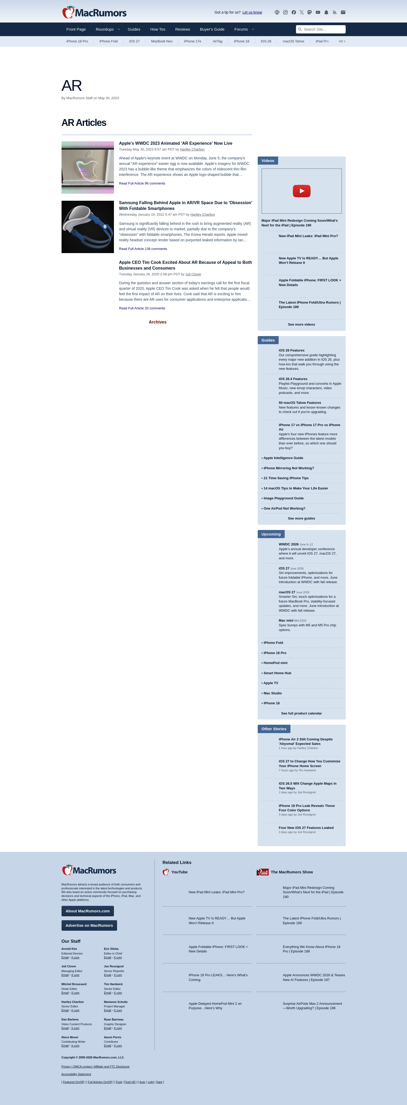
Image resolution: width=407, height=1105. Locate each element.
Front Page (76, 29)
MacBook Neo (162, 41)
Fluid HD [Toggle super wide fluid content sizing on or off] (130, 1082)
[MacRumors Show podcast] (277, 12)
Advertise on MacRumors (89, 924)
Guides (134, 29)
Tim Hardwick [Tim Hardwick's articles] (113, 983)
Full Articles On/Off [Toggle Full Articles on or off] (100, 1082)
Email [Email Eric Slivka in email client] (107, 956)
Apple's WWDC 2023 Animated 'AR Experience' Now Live (179, 143)
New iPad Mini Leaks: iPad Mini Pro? (308, 236)
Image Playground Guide (284, 498)
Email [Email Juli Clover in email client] (65, 974)
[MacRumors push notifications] (326, 12)
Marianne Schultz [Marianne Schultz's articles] (116, 1001)
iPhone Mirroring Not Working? (289, 468)
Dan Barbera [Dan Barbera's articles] (70, 1018)
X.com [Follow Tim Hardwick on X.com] (118, 992)
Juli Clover (193, 274)
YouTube (180, 871)
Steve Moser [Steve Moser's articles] (70, 1036)
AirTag (217, 41)
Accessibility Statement (76, 1074)
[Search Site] (321, 29)
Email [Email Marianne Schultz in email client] (107, 1009)
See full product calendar (301, 713)
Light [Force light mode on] (151, 1082)
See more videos (301, 324)
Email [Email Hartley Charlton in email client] (65, 1009)
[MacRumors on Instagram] (285, 12)
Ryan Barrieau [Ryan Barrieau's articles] (114, 1018)
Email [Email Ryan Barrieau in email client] (107, 1027)
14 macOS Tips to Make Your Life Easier (296, 488)
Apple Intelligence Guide (283, 458)
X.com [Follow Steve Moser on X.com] (75, 1044)
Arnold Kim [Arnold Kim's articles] (69, 948)
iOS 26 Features (292, 350)
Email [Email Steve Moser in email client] (65, 1044)
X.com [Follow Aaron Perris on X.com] (118, 1044)
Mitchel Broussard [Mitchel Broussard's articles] (74, 983)
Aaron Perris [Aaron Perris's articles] (112, 1036)
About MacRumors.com (88, 910)
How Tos (157, 29)
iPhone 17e (192, 41)
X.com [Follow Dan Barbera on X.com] (75, 1027)
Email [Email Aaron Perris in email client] (107, 1044)
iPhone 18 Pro (77, 41)
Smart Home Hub (277, 673)
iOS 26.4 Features (293, 379)
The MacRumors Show (292, 871)
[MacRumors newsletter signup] (343, 12)
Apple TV (270, 683)
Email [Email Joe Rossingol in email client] (107, 974)
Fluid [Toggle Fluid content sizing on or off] (119, 1082)
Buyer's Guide (212, 29)
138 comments (156, 249)
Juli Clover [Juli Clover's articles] (69, 965)
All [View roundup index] (342, 41)
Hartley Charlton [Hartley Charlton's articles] (73, 1001)
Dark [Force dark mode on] (159, 1082)
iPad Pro (322, 41)
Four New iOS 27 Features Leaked (306, 828)
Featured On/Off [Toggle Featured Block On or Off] (73, 1082)
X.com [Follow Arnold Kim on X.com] (75, 956)
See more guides (301, 518)
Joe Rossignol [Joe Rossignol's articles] (114, 965)
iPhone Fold (109, 41)
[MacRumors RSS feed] (334, 12)
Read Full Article (131, 183)
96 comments (155, 183)
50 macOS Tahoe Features (300, 403)
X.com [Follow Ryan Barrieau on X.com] (118, 1027)
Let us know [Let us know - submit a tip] (252, 12)
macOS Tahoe (293, 41)
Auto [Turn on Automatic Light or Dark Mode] (142, 1082)
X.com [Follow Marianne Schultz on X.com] (118, 1009)
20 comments (155, 308)
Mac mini (286, 620)
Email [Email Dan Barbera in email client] (65, 1027)
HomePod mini (276, 663)
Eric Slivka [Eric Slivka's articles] (111, 948)
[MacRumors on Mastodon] (309, 12)
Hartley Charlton (192, 149)
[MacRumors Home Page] (94, 13)
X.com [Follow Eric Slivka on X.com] (118, 956)
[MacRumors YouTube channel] (318, 12)
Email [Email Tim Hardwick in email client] (107, 992)
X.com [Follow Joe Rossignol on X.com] (118, 974)
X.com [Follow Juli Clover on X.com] (75, 974)
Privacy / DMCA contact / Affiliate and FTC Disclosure (96, 1066)
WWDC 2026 (289, 544)
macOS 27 (287, 592)
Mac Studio (273, 693)
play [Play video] (302, 191)
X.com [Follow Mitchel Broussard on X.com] (75, 992)
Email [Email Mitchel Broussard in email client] (65, 992)
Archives (158, 322)
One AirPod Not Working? (285, 508)
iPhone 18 (241, 41)
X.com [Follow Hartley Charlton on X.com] (75, 1009)
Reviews (182, 29)
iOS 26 (266, 41)
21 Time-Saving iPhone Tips (286, 478)
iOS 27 (134, 41)
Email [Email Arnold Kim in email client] (65, 956)
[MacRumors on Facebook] (293, 12)
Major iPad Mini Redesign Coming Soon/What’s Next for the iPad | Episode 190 (313, 891)
